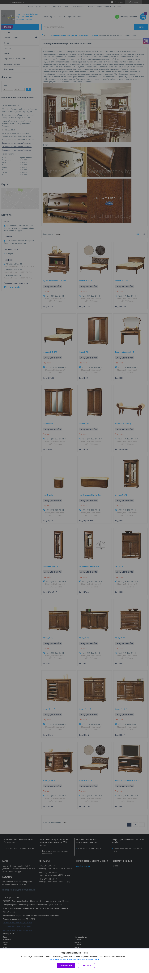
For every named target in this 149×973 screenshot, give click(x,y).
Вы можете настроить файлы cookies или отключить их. (73, 959)
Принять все (66, 965)
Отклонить (86, 965)
